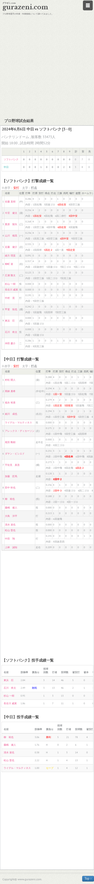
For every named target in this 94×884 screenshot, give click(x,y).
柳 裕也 (10, 499)
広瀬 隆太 (10, 275)
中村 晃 (10, 298)
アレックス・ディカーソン (19, 431)
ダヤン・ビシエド (15, 453)
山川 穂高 (11, 235)
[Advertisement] (46, 66)
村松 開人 (10, 379)
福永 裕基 (10, 402)
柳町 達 (9, 264)
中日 (6, 167)
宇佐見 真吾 (12, 465)
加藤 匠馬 (11, 476)
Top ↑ (88, 878)
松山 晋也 (10, 530)
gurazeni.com (25, 7)
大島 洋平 (11, 516)
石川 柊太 (11, 332)
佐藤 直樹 (10, 201)
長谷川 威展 (11, 289)
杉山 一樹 (10, 284)
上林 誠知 (11, 547)
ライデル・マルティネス (18, 422)
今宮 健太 (11, 213)
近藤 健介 (11, 247)
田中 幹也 (10, 487)
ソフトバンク (11, 159)
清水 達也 (10, 524)
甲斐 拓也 (11, 309)
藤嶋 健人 (11, 507)
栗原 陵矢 (11, 224)
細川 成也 (11, 413)
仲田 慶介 (10, 343)
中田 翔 (10, 538)
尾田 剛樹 (10, 442)
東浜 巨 (10, 320)
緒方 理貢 (10, 255)
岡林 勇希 (10, 391)
